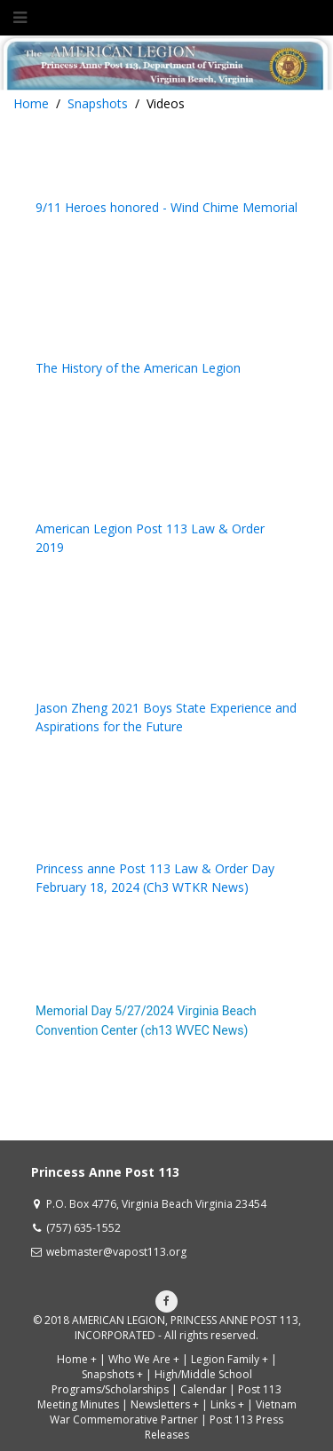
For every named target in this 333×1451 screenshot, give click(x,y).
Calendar (203, 1389)
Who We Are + (143, 1359)
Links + (227, 1404)
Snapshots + (112, 1374)
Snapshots (97, 103)
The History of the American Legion (138, 367)
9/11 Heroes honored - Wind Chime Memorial (166, 207)
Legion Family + (229, 1359)
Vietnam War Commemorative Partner (173, 1412)
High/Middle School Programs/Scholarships (152, 1382)
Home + (77, 1359)
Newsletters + (165, 1404)
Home (31, 103)
